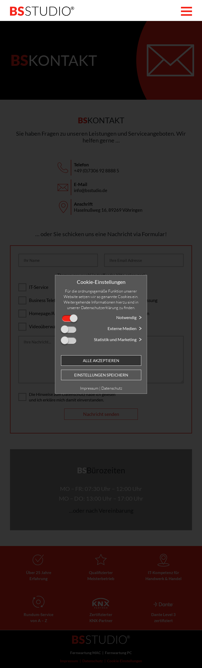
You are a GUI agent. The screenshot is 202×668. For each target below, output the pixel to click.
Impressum (89, 388)
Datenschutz (111, 388)
